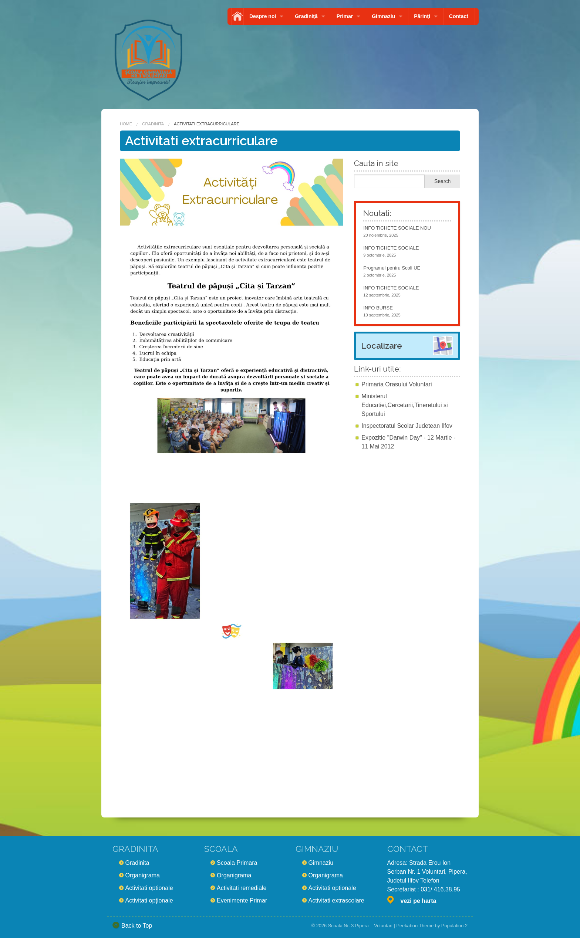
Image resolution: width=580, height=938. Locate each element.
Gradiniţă (306, 16)
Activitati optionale (149, 888)
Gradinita (153, 124)
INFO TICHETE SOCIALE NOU (397, 228)
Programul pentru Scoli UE (391, 268)
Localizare (381, 346)
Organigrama (142, 875)
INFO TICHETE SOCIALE (391, 248)
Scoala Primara (237, 863)
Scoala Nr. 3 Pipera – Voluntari (360, 925)
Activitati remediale (241, 888)
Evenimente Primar (242, 900)
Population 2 (454, 925)
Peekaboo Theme (415, 925)
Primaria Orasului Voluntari (396, 384)
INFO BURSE (377, 308)
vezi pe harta (418, 901)
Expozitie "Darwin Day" (391, 437)
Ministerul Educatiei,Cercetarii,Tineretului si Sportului (404, 405)
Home (126, 124)
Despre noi (262, 16)
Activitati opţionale (149, 900)
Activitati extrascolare (336, 900)
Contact (458, 16)
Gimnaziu (383, 16)
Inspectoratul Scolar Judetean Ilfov (406, 426)
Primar (345, 16)
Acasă (237, 16)
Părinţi (422, 16)
